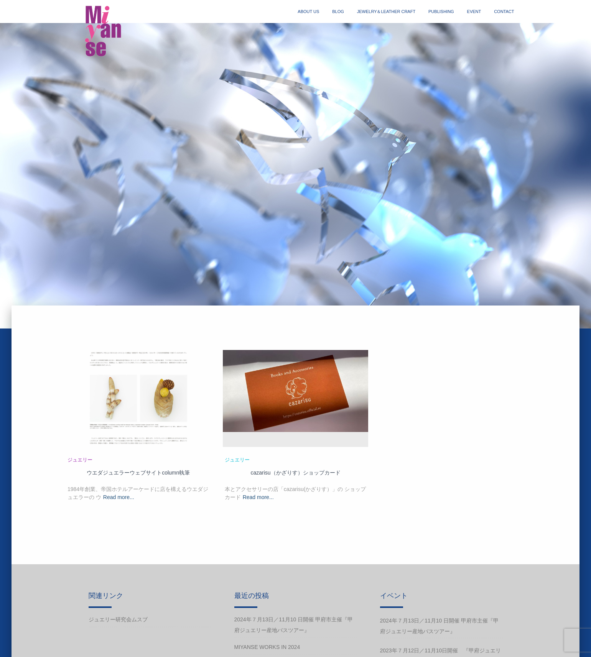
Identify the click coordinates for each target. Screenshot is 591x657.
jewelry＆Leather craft (386, 11)
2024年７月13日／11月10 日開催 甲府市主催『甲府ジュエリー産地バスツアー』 (293, 624)
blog (338, 11)
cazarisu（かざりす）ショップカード (295, 473)
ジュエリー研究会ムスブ (118, 619)
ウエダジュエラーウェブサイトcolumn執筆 (138, 473)
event (474, 11)
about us (308, 11)
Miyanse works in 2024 (267, 647)
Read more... (118, 497)
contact (504, 11)
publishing (441, 11)
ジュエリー (79, 460)
